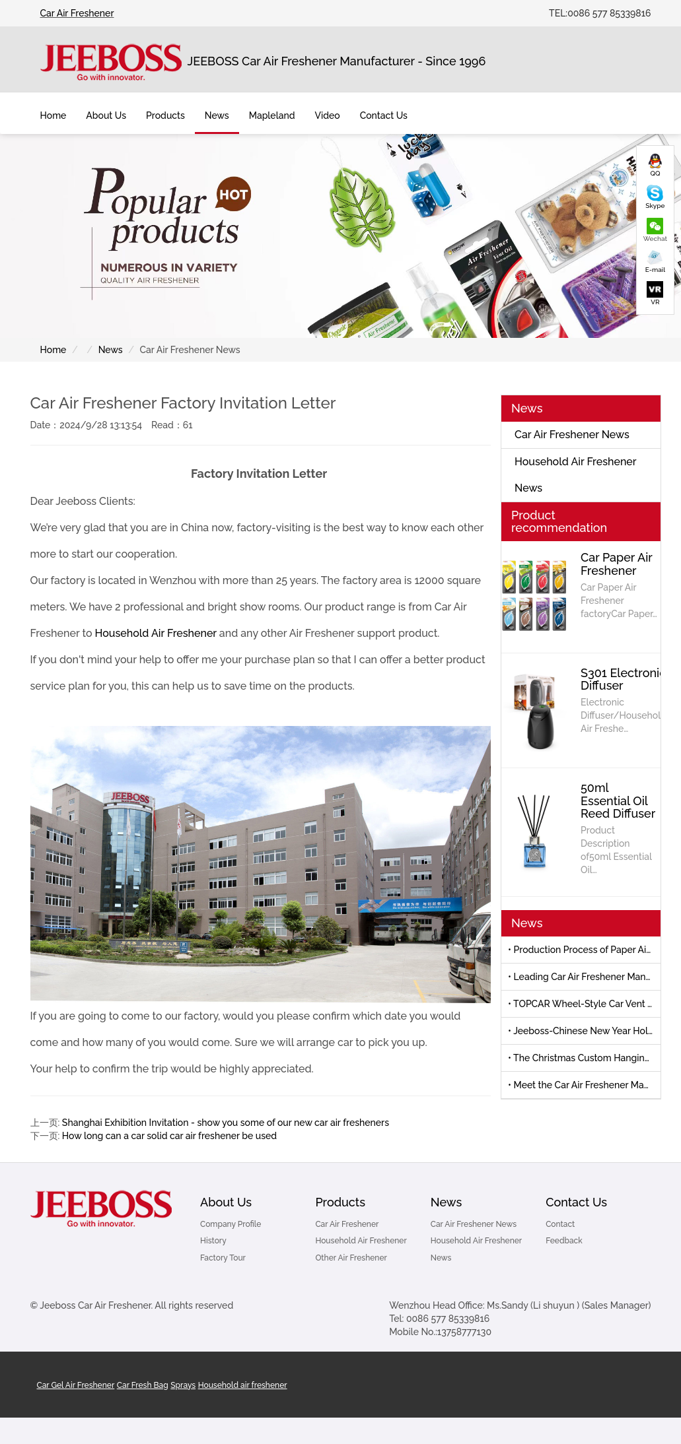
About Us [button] (106, 115)
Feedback (564, 1240)
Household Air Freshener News (576, 474)
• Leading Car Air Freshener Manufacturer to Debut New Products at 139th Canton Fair (584, 976)
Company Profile (230, 1224)
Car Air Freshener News (572, 434)
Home (53, 115)
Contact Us (576, 1202)
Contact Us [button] (384, 115)
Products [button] (165, 115)
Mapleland (272, 115)
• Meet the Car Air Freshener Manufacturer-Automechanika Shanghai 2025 (584, 1085)
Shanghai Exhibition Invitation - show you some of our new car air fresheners (225, 1122)
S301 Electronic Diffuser (623, 679)
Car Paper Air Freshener (616, 563)
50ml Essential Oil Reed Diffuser (618, 801)
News (110, 350)
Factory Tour (223, 1258)
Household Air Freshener (156, 633)
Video (327, 115)
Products (340, 1202)
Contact (560, 1224)
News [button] (217, 115)
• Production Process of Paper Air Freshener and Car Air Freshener (584, 949)
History (213, 1240)
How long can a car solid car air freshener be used (169, 1136)
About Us (226, 1202)
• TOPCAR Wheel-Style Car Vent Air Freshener (584, 1004)
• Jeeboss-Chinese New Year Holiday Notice (584, 1031)
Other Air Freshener (351, 1258)
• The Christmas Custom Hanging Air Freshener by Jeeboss (584, 1058)
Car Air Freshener (77, 13)
